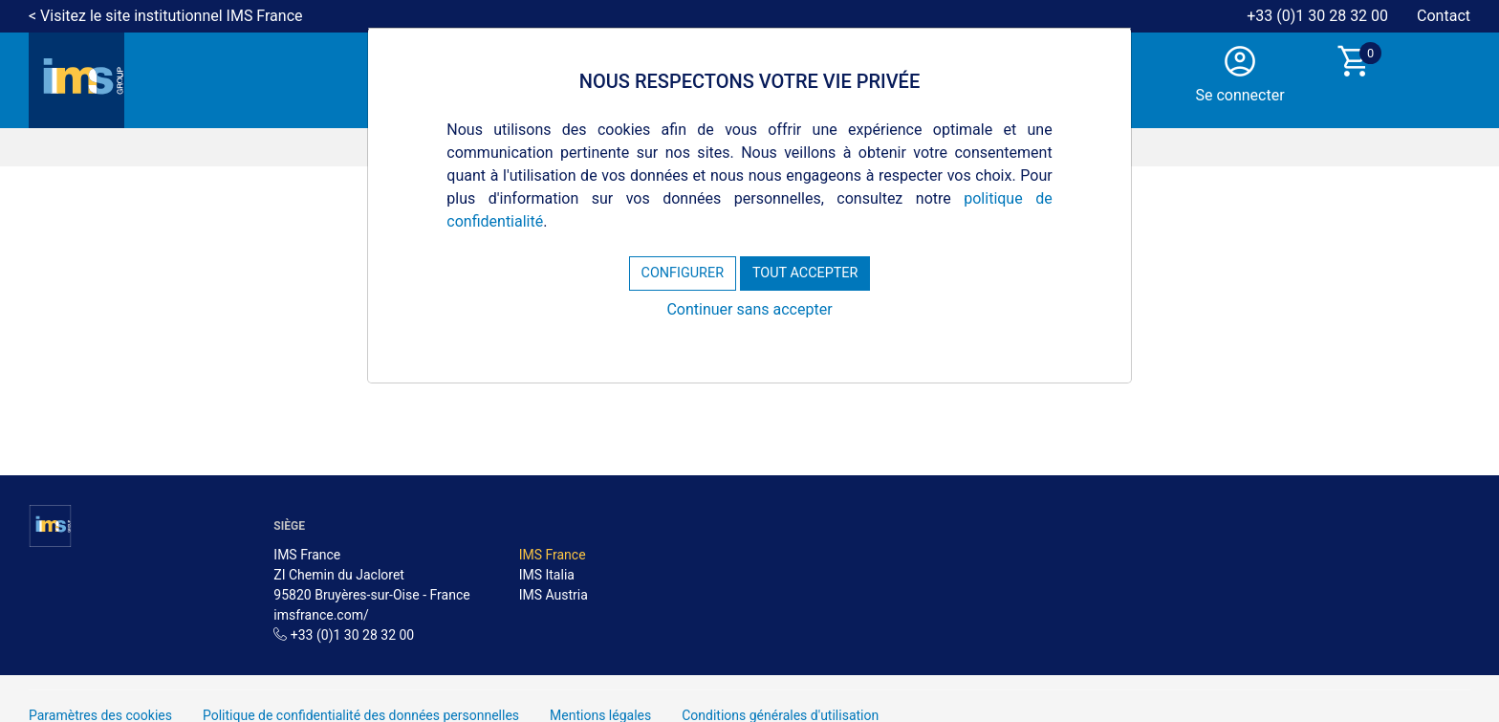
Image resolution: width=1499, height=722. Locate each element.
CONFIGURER (682, 273)
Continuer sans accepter (749, 309)
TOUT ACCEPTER (805, 273)
